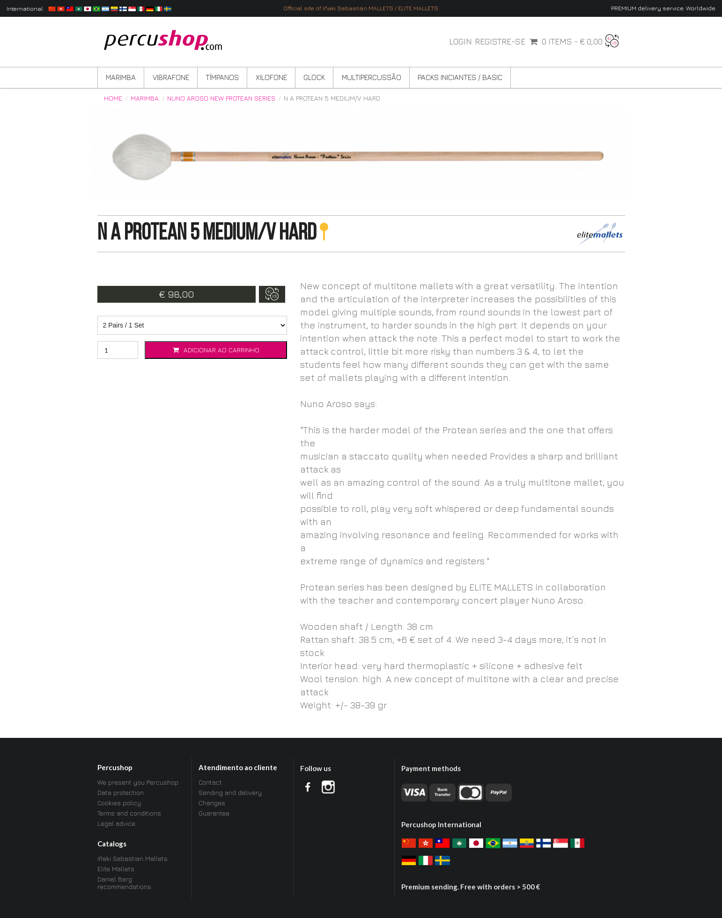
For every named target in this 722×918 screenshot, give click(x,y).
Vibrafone (171, 77)
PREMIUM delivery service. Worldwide (663, 8)
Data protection (120, 792)
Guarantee (214, 813)
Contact (210, 782)
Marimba (121, 77)
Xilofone (271, 77)
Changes (212, 803)
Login (460, 41)
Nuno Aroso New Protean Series (221, 98)
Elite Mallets (115, 869)
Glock (314, 77)
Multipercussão (371, 77)
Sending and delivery (230, 792)
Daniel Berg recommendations (124, 882)
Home (113, 98)
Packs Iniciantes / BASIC (460, 77)
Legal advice (116, 823)
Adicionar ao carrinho (215, 350)
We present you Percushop (137, 782)
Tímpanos (222, 77)
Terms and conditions (129, 813)
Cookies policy (119, 803)
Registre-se (500, 41)
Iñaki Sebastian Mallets (132, 858)
